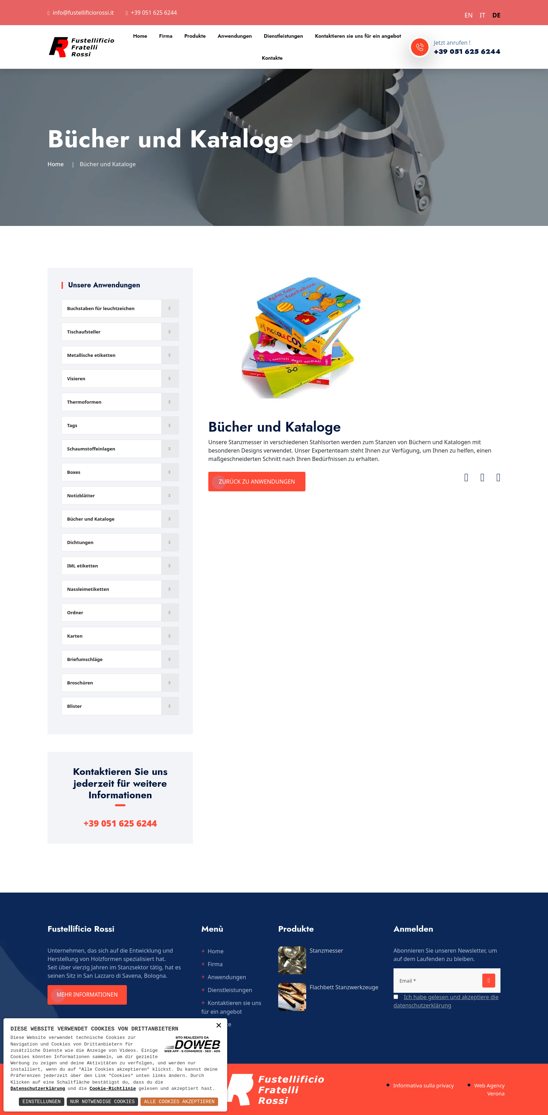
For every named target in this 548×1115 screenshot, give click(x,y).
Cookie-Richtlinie (112, 1089)
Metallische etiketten (91, 355)
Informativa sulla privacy (423, 1085)
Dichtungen (80, 542)
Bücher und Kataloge (91, 519)
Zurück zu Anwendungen (257, 481)
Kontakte (272, 58)
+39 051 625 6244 (154, 12)
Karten (74, 636)
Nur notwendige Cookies (102, 1101)
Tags (72, 425)
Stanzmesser (326, 950)
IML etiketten (82, 566)
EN (468, 15)
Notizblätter (81, 495)
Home (140, 36)
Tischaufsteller (84, 332)
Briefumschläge (85, 659)
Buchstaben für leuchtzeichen (101, 308)
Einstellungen (41, 1101)
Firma (165, 36)
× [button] (219, 1026)
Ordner (75, 612)
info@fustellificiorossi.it (83, 12)
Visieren (76, 378)
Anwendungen (235, 36)
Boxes (73, 472)
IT (482, 15)
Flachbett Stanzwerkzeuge (344, 987)
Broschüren (80, 683)
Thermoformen (84, 402)
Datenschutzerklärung (37, 1089)
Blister (74, 706)
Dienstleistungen (283, 36)
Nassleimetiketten (88, 589)
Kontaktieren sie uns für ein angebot (358, 36)
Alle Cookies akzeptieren (179, 1101)
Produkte (195, 36)
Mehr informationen (89, 995)
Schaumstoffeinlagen (91, 449)
